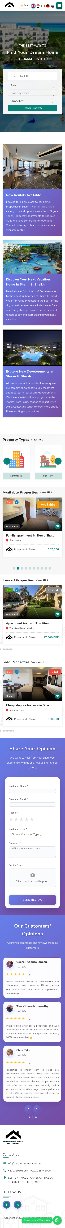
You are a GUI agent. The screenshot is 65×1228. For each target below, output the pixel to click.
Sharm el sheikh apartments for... (30, 623)
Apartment (17, 475)
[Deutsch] (48, 6)
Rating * (13, 812)
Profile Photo (16, 865)
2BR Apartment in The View (26, 705)
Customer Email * (18, 799)
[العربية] (38, 6)
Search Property (32, 108)
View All (37, 439)
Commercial (48, 475)
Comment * (15, 843)
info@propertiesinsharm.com (24, 1163)
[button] (58, 461)
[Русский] (53, 6)
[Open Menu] (59, 5)
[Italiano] (43, 6)
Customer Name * (18, 786)
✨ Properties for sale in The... (28, 536)
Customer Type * (18, 829)
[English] (33, 6)
